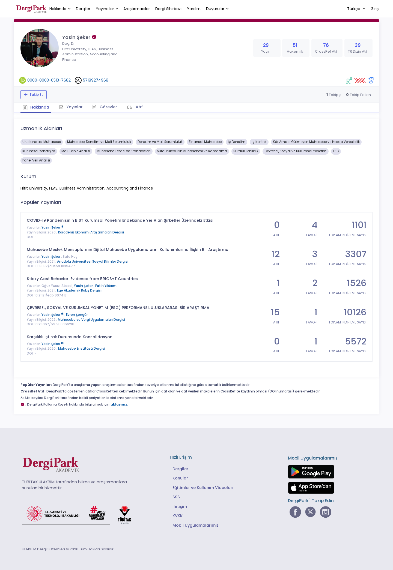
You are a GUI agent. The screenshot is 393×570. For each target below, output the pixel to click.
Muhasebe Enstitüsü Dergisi (81, 348)
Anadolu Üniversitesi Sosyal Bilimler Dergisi (92, 261)
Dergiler (83, 8)
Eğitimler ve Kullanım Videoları (202, 487)
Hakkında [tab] (36, 107)
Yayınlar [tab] (73, 106)
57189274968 (95, 80)
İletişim (179, 505)
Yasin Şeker (52, 227)
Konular (180, 477)
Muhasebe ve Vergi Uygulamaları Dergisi (91, 319)
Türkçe (354, 8)
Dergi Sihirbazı (168, 8)
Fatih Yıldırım (106, 285)
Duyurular (215, 8)
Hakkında (57, 8)
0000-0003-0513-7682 (49, 80)
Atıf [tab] (143, 106)
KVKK (177, 515)
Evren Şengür (77, 314)
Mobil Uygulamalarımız (195, 524)
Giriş (375, 8)
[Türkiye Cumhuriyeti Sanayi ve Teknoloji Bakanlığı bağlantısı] (80, 512)
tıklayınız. (119, 403)
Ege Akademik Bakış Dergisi (79, 290)
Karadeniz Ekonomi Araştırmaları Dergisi (91, 231)
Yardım (194, 8)
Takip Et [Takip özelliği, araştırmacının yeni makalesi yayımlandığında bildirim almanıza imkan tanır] (36, 94)
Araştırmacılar (136, 8)
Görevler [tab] (107, 106)
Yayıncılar (105, 8)
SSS (176, 496)
